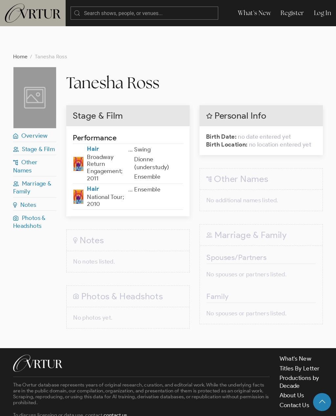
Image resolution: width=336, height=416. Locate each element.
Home (20, 30)
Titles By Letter (300, 342)
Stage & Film (34, 123)
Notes (24, 178)
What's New (254, 13)
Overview (30, 109)
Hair (93, 122)
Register (292, 13)
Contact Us (294, 379)
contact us (115, 389)
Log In (322, 13)
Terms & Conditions (119, 405)
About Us (292, 369)
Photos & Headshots (29, 195)
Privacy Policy (167, 405)
